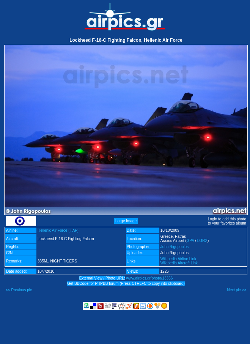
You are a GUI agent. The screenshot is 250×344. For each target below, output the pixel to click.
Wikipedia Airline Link (178, 259)
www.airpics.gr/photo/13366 (149, 278)
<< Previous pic (19, 290)
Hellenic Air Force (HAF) (58, 230)
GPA (190, 241)
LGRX (202, 241)
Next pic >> (236, 290)
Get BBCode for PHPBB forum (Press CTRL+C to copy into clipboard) (126, 283)
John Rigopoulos (174, 247)
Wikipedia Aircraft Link (179, 263)
